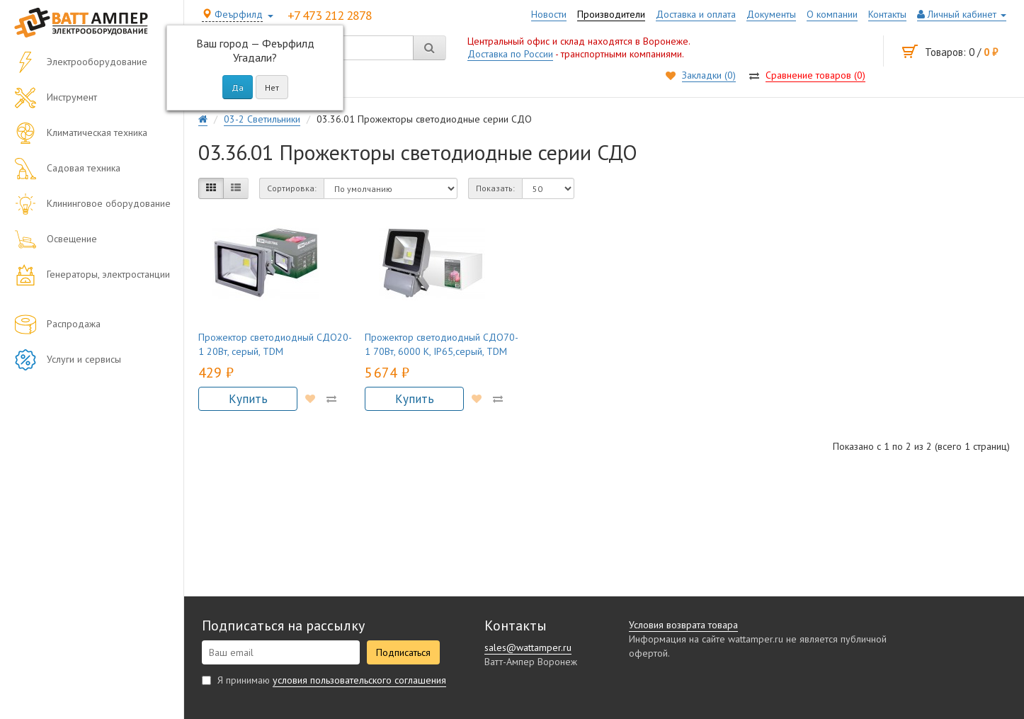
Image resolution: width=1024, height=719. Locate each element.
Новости (549, 14)
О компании (832, 14)
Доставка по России (510, 53)
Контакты (887, 14)
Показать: (495, 188)
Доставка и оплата (696, 14)
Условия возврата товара (683, 624)
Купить (248, 399)
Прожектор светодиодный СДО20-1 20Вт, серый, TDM (275, 344)
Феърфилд (232, 14)
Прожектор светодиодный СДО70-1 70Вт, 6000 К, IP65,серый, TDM (441, 344)
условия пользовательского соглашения (359, 680)
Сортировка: (292, 188)
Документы (771, 14)
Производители (611, 14)
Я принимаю (324, 680)
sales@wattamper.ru (527, 647)
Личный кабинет (961, 14)
